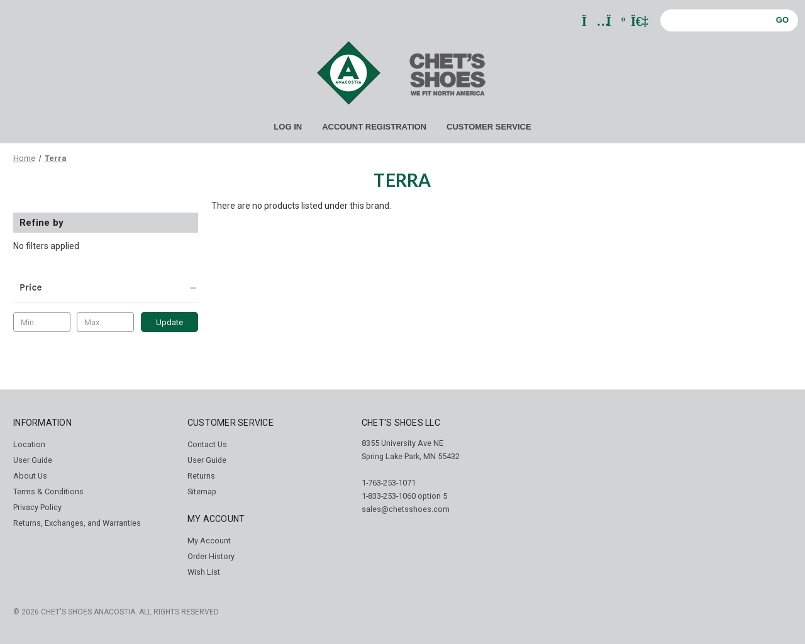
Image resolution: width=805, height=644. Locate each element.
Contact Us (207, 444)
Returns (201, 475)
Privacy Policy (37, 507)
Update (169, 322)
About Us (30, 475)
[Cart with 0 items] (614, 22)
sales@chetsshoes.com (406, 509)
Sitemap (201, 491)
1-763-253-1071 (389, 482)
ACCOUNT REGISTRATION (374, 126)
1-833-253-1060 (389, 496)
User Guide (32, 460)
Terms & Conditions (48, 491)
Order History (211, 556)
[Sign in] (638, 22)
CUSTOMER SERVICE (489, 126)
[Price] (105, 287)
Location (29, 444)
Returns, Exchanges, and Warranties (77, 523)
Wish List (203, 572)
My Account (209, 540)
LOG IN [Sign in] (288, 126)
